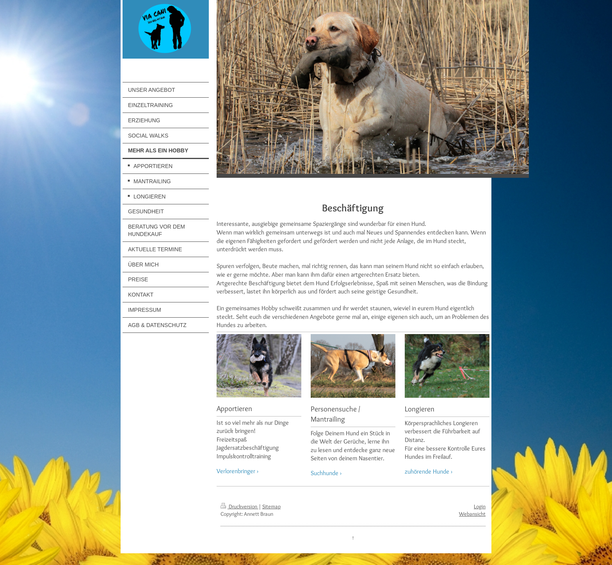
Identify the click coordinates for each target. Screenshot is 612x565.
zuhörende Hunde (427, 471)
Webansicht (472, 513)
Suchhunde (324, 473)
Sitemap (271, 506)
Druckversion (239, 506)
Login (480, 506)
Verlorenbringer (236, 471)
